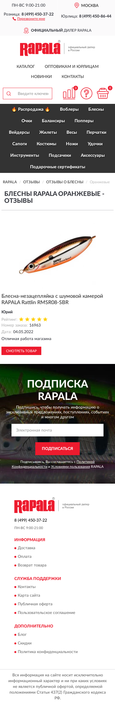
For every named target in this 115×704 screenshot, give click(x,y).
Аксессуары (93, 155)
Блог (22, 635)
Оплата (25, 557)
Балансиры (53, 121)
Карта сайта (29, 596)
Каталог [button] (26, 67)
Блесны (96, 109)
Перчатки (96, 132)
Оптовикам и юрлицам (72, 67)
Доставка (26, 548)
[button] (29, 18)
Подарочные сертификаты (57, 167)
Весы (72, 132)
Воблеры (69, 109)
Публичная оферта (35, 604)
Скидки (25, 643)
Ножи (72, 144)
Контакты (73, 77)
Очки (27, 121)
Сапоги (19, 144)
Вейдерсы (19, 132)
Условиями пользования (70, 466)
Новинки (41, 77)
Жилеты (48, 132)
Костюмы (46, 144)
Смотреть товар (21, 351)
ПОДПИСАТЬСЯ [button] (57, 449)
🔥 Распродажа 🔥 (30, 109)
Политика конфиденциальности (48, 652)
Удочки (95, 144)
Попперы (84, 121)
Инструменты (24, 155)
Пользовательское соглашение (46, 613)
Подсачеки (60, 155)
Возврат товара (32, 565)
